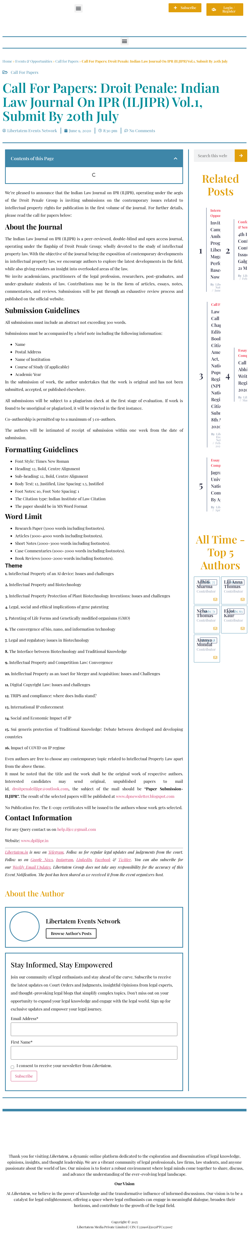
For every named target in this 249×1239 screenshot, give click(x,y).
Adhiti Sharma (204, 584)
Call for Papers (66, 61)
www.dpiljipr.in (35, 840)
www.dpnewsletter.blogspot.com (145, 796)
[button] (78, 8)
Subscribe (24, 1076)
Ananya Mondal (204, 642)
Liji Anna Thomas (233, 584)
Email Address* (24, 1019)
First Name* (22, 1042)
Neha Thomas (205, 613)
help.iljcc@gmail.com (76, 829)
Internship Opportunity (220, 213)
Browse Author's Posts (71, 933)
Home (7, 61)
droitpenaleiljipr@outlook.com (40, 788)
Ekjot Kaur (229, 613)
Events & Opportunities (33, 61)
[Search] (241, 155)
